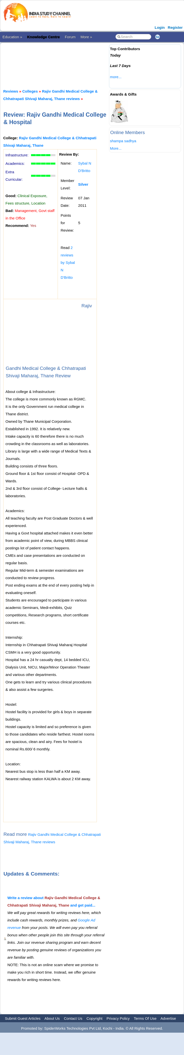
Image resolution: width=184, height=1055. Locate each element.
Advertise (168, 1018)
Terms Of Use (145, 1018)
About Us (52, 1018)
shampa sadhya (123, 141)
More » (86, 37)
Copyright (94, 1018)
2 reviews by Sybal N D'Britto (68, 263)
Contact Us (73, 1018)
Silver (83, 184)
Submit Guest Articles (22, 1018)
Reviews (10, 91)
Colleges (30, 91)
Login (160, 27)
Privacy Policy (118, 1018)
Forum (70, 37)
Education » (12, 37)
